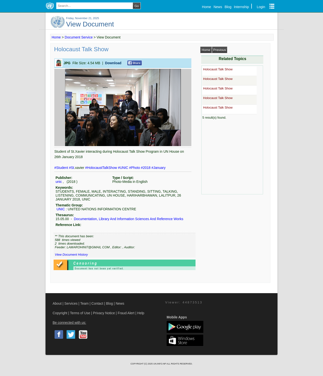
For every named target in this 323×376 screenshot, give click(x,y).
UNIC (61, 209)
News (218, 7)
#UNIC (123, 168)
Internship (241, 7)
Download (113, 63)
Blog (228, 7)
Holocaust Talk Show (217, 69)
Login (261, 7)
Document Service (78, 37)
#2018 (146, 168)
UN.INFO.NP (159, 364)
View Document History (71, 254)
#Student (61, 168)
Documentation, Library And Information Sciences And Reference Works (128, 219)
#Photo (135, 168)
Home (206, 7)
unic (59, 182)
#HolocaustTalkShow (101, 168)
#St (71, 168)
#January (158, 168)
